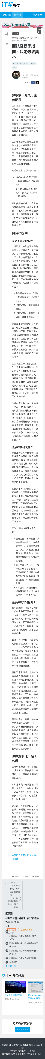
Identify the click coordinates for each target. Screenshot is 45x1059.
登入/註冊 (37, 14)
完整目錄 (11, 966)
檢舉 (35, 876)
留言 (15, 876)
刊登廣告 (13, 1051)
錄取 (14, 68)
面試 (26, 63)
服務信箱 (31, 1051)
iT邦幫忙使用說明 (34, 1054)
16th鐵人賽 (17, 63)
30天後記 (13, 962)
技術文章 (17, 14)
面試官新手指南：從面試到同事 (22, 958)
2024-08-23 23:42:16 (30, 75)
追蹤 (24, 876)
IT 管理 (15, 33)
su (23, 72)
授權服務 (22, 1051)
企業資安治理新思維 (13, 995)
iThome (22, 1048)
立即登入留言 (22, 1029)
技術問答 (7, 14)
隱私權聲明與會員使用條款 (13, 1054)
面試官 (33, 63)
